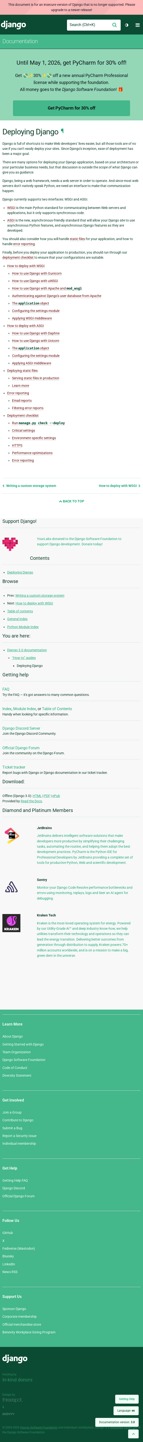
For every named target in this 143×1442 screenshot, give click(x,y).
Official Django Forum (21, 748)
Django (13, 25)
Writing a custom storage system (29, 486)
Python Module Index (23, 627)
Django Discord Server (21, 728)
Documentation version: (117, 1422)
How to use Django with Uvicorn (35, 341)
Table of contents (20, 611)
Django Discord (13, 1188)
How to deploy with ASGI (25, 326)
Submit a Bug (12, 1128)
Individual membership (19, 1143)
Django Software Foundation (23, 1060)
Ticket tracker (13, 767)
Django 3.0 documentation (27, 650)
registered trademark (123, 1427)
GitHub (7, 1233)
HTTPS (17, 445)
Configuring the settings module (36, 311)
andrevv (13, 1414)
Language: (126, 1410)
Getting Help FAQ (15, 1180)
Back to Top (71, 501)
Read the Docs (31, 801)
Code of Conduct (14, 1068)
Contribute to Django (17, 1120)
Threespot (13, 1400)
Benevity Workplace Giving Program (28, 1332)
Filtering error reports (27, 408)
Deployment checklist (23, 415)
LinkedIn (8, 1264)
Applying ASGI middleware (31, 363)
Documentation (20, 41)
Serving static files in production (35, 378)
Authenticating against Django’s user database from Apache (56, 296)
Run (38, 423)
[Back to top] (133, 1434)
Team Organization (16, 1052)
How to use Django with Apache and (47, 288)
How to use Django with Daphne (36, 333)
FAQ (5, 689)
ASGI (11, 220)
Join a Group (12, 1112)
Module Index (24, 709)
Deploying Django (20, 572)
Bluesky (8, 1256)
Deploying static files (22, 371)
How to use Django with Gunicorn (37, 273)
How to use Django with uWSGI (35, 281)
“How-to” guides (24, 658)
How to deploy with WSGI (26, 266)
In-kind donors (17, 1380)
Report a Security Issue (19, 1136)
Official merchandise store (21, 1324)
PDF (47, 796)
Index (7, 709)
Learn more (20, 386)
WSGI (11, 208)
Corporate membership (19, 1316)
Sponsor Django (14, 1309)
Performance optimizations (32, 453)
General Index (17, 619)
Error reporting (18, 393)
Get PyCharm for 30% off (71, 108)
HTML (37, 796)
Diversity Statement (16, 1075)
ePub (56, 796)
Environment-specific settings (34, 438)
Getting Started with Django (23, 1044)
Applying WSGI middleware (32, 318)
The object (30, 303)
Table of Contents (57, 709)
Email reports (22, 400)
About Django (12, 1036)
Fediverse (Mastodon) (18, 1248)
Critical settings (23, 430)
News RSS (10, 1272)
